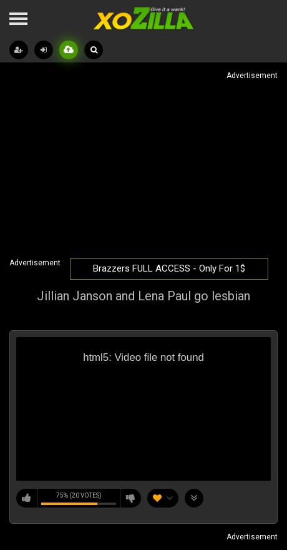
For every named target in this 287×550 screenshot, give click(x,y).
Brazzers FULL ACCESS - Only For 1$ (169, 268)
